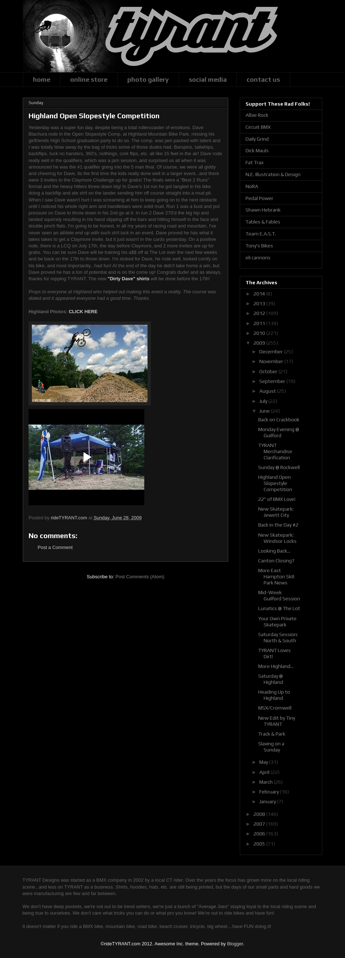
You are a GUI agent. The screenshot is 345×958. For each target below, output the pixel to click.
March (266, 782)
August (268, 391)
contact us (263, 79)
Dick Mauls (257, 150)
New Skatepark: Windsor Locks (277, 538)
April (265, 772)
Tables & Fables (263, 222)
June (265, 411)
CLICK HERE (83, 311)
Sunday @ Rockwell (279, 467)
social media (208, 79)
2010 (260, 333)
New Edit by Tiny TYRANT (276, 721)
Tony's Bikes (259, 245)
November (271, 361)
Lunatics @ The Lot (279, 608)
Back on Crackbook (278, 419)
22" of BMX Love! (276, 499)
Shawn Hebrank (263, 210)
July (263, 401)
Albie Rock (257, 115)
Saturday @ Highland (270, 679)
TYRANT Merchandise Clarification (275, 451)
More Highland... (276, 666)
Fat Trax (255, 162)
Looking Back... (274, 551)
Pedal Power (259, 198)
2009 (260, 343)
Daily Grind (257, 139)
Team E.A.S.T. (261, 234)
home (41, 79)
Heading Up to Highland (274, 695)
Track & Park (271, 734)
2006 (260, 833)
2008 (260, 814)
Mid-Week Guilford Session (279, 595)
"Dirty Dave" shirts (128, 278)
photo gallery (148, 79)
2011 (260, 323)
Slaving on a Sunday (271, 747)
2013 (260, 303)
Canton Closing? (276, 560)
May (264, 762)
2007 (260, 824)
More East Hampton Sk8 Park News (276, 576)
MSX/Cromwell (274, 708)
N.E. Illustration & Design (273, 174)
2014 (260, 294)
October (268, 371)
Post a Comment (55, 547)
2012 (260, 313)
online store (88, 79)
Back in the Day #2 (278, 525)
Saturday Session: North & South (278, 637)
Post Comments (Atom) (139, 576)
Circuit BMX (258, 127)
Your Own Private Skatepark (277, 621)
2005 (260, 844)
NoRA (252, 186)
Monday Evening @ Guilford (278, 432)
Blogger (235, 943)
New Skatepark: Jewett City (276, 512)
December (271, 351)
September (272, 381)
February (269, 792)
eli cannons (258, 257)
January (268, 801)
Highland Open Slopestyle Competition (275, 483)
